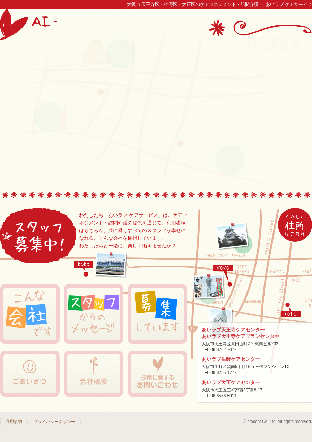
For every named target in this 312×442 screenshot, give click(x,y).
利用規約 (14, 421)
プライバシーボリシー (54, 421)
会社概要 (93, 374)
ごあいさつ (30, 374)
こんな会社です (30, 314)
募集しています (157, 314)
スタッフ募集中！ (38, 236)
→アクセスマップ (295, 225)
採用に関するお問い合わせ (157, 374)
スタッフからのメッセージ (93, 314)
